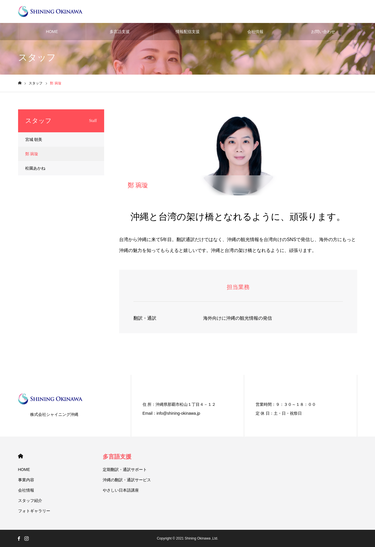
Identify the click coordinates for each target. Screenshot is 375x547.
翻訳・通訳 (144, 318)
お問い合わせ (323, 31)
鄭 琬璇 (31, 154)
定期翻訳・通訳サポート (125, 469)
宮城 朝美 (33, 139)
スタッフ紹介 (30, 500)
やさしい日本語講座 (121, 490)
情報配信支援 (188, 31)
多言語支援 (120, 31)
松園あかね (35, 168)
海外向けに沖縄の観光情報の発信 (237, 318)
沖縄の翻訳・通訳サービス (127, 480)
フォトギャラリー (34, 511)
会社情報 (255, 31)
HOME (52, 31)
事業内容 (26, 480)
